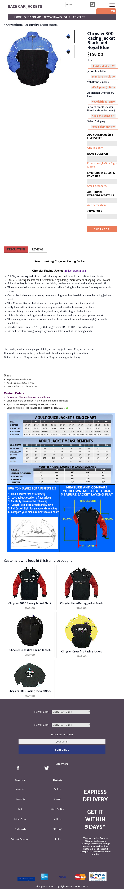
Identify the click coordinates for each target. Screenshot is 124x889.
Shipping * (57, 829)
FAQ (20, 809)
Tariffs (57, 839)
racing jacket (28, 276)
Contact (79, 17)
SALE (67, 17)
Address (57, 819)
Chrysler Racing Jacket (26, 303)
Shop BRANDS (33, 17)
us (67, 408)
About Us (20, 789)
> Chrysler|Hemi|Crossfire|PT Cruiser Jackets (30, 24)
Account (57, 799)
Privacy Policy (20, 819)
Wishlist (57, 789)
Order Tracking (57, 809)
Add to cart (102, 229)
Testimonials (20, 829)
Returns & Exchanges (20, 839)
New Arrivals (53, 17)
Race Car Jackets (25, 6)
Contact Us (20, 799)
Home (18, 17)
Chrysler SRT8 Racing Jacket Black (29, 691)
